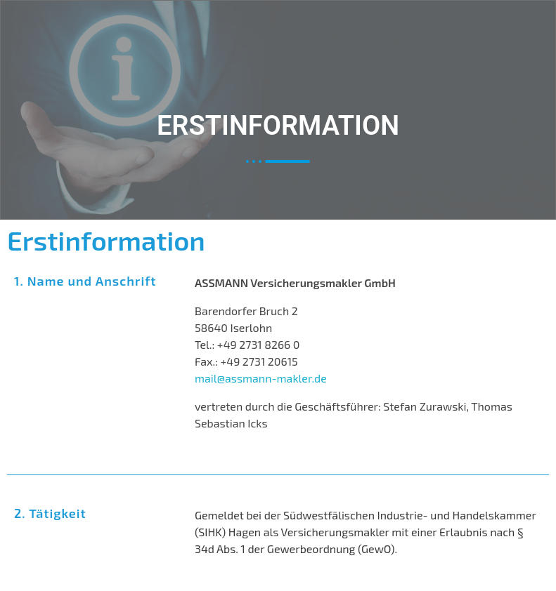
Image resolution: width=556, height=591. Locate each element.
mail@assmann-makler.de (261, 378)
